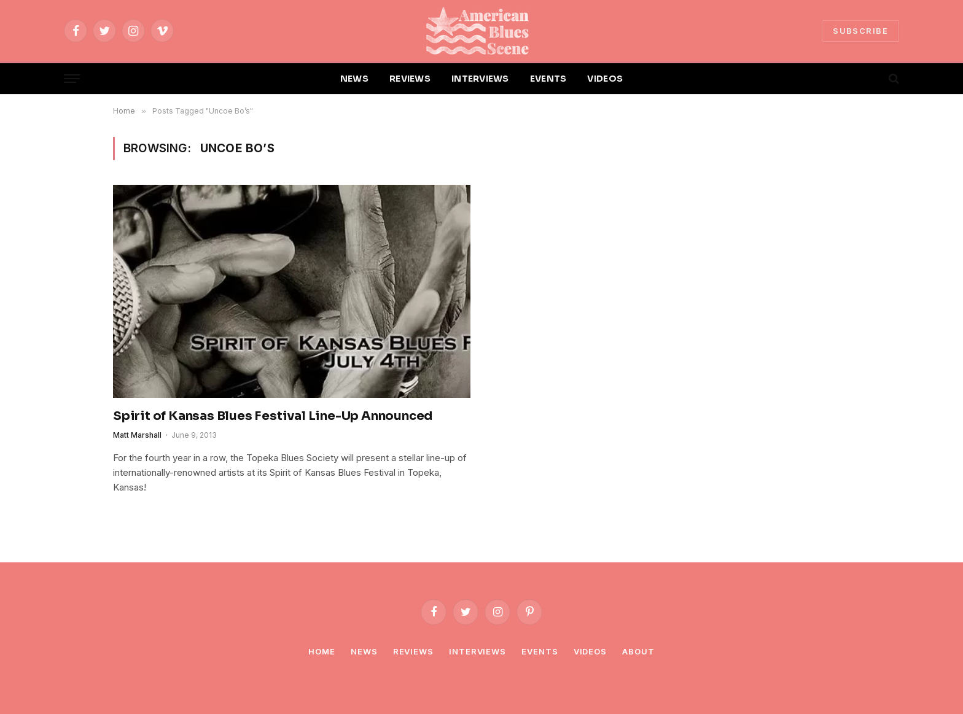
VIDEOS (605, 78)
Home (321, 651)
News (364, 651)
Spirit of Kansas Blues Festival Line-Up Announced (272, 416)
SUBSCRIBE (860, 31)
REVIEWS (410, 78)
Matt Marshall (137, 435)
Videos (590, 651)
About (638, 651)
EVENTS (548, 78)
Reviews (413, 651)
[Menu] (72, 79)
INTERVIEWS (480, 78)
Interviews (477, 651)
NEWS (354, 78)
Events (539, 651)
